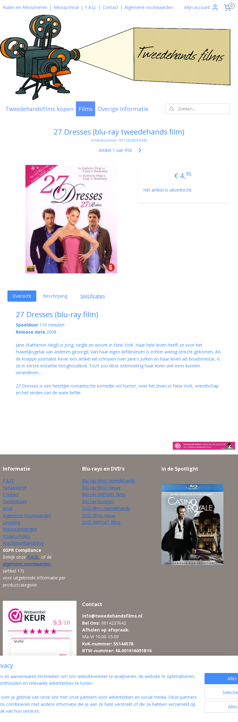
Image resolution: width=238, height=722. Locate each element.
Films (85, 109)
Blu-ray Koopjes (98, 501)
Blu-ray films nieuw (101, 487)
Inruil (7, 508)
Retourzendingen (20, 529)
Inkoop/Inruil (66, 7)
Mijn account (201, 7)
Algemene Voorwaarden (149, 7)
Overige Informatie (123, 109)
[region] (78, 687)
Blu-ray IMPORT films (104, 494)
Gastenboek (15, 501)
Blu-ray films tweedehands (108, 481)
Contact (110, 7)
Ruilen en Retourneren (25, 7)
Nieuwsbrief (15, 487)
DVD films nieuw (98, 515)
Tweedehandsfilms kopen (39, 109)
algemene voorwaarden (27, 564)
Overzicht (21, 296)
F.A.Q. (90, 7)
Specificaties (92, 296)
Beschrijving (55, 296)
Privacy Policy (16, 536)
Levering (11, 522)
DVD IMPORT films (101, 522)
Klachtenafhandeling (23, 543)
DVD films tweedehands (106, 508)
